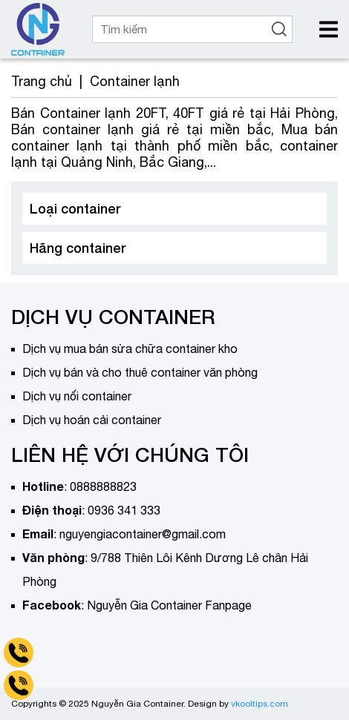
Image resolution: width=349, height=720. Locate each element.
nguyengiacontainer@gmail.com (142, 534)
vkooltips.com (259, 703)
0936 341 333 (124, 510)
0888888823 (103, 486)
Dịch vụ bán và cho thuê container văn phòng (140, 372)
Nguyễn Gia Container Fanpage (169, 605)
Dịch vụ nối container (76, 396)
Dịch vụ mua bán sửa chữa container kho (130, 348)
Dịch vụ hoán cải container (91, 419)
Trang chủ (41, 81)
